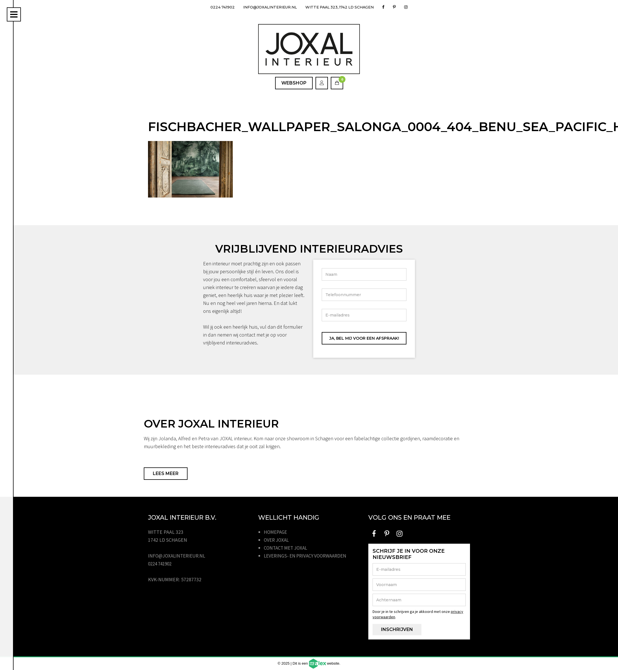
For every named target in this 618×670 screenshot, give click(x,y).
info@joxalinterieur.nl (267, 7)
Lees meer (166, 473)
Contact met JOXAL (287, 548)
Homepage (276, 532)
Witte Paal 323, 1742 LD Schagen (343, 7)
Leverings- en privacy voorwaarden (308, 555)
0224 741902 (216, 7)
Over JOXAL (277, 540)
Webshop (293, 83)
